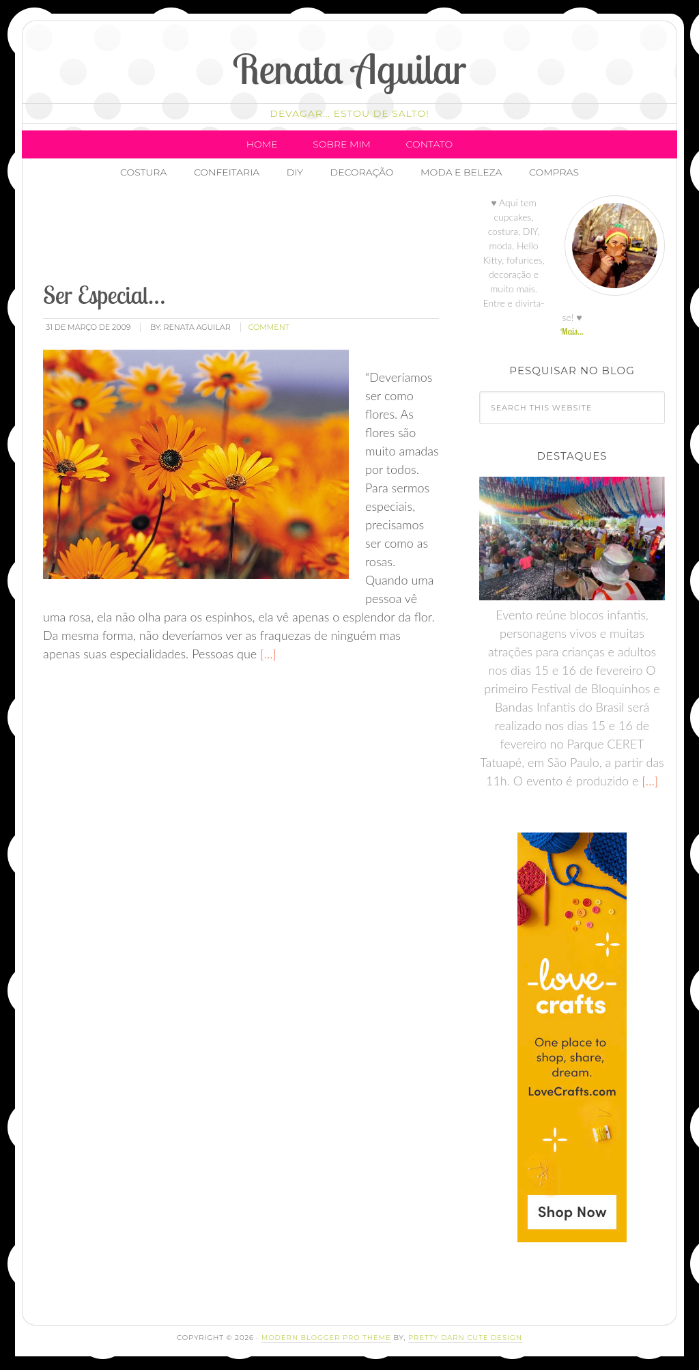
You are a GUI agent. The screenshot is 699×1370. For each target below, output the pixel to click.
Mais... (572, 331)
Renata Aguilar (350, 68)
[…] (266, 653)
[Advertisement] (289, 235)
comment (268, 327)
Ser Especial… (104, 294)
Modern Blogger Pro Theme (326, 1337)
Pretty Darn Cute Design (465, 1337)
